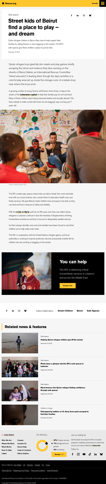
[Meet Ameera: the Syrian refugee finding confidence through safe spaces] (53, 391)
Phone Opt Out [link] (6, 470)
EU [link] (43, 465)
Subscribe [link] (96, 445)
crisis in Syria (22, 212)
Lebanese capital (28, 94)
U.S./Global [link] (17, 465)
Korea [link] (48, 465)
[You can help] (53, 273)
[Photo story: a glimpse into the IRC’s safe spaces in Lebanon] (53, 367)
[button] (59, 454)
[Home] (9, 3)
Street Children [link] (65, 310)
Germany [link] (30, 465)
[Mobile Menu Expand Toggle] (102, 3)
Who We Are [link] (6, 440)
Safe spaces (13, 14)
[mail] (84, 15)
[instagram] (78, 454)
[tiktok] (90, 454)
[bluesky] (90, 15)
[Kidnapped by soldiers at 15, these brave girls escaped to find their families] (53, 415)
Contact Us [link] (21, 444)
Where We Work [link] (8, 444)
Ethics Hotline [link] (23, 453)
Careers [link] (20, 440)
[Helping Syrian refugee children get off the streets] (53, 343)
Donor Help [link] (21, 447)
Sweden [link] (37, 465)
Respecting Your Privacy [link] (21, 470)
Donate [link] (95, 3)
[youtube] (84, 454)
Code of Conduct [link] (24, 450)
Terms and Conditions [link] (38, 470)
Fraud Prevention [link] (52, 470)
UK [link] (24, 465)
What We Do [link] (6, 447)
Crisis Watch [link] (9, 435)
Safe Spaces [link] (93, 310)
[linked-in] (77, 15)
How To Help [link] (7, 450)
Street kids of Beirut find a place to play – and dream (33, 27)
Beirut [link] (80, 310)
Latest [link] (4, 453)
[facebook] (71, 15)
